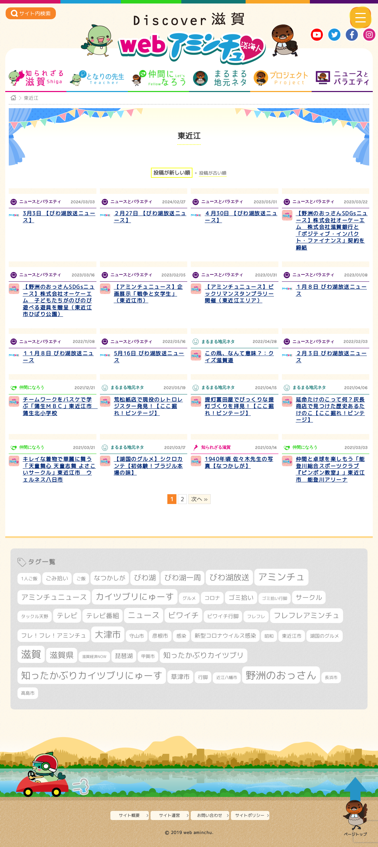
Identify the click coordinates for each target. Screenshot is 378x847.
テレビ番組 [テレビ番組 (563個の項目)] (102, 615)
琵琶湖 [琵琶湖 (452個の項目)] (124, 656)
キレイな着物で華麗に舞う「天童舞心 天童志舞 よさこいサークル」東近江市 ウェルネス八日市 (59, 469)
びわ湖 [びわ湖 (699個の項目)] (145, 577)
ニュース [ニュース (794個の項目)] (144, 615)
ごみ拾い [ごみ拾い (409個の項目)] (57, 578)
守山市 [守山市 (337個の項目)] (136, 635)
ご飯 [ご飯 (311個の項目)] (81, 578)
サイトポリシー (249, 815)
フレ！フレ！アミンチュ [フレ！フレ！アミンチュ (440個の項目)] (53, 635)
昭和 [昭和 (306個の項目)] (269, 636)
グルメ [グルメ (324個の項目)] (189, 598)
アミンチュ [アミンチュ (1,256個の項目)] (281, 576)
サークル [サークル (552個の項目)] (309, 597)
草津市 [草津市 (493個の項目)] (180, 676)
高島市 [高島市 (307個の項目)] (28, 693)
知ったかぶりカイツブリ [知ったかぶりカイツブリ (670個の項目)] (203, 655)
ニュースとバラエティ (342, 78)
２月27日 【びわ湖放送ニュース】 (150, 217)
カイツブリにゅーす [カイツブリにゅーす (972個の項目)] (134, 596)
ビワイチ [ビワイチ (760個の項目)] (183, 615)
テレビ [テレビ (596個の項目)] (67, 615)
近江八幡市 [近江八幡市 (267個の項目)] (226, 677)
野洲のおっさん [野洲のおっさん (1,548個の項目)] (281, 675)
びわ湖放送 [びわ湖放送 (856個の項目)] (229, 577)
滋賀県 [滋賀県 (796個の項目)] (62, 655)
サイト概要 (129, 815)
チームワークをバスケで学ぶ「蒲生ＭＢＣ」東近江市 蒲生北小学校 (60, 406)
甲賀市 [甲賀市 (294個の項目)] (148, 656)
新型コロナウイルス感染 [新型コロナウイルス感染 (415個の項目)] (225, 635)
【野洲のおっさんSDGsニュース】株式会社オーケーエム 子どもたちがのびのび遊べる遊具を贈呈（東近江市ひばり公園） (59, 300)
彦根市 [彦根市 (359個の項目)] (160, 635)
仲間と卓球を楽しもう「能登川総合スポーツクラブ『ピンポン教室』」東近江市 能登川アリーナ (330, 469)
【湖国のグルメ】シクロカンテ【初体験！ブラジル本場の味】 (148, 465)
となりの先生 (97, 78)
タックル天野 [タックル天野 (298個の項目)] (34, 616)
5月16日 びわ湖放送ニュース (149, 357)
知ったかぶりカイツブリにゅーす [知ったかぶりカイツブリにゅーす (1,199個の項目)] (91, 675)
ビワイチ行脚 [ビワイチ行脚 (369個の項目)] (223, 616)
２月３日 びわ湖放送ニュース (331, 357)
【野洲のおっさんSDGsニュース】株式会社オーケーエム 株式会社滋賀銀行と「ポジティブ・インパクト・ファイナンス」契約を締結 (332, 230)
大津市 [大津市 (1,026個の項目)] (108, 634)
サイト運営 (169, 815)
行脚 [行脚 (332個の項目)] (203, 677)
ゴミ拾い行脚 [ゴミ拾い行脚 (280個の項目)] (274, 598)
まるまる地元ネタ (219, 78)
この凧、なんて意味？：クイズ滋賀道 (239, 357)
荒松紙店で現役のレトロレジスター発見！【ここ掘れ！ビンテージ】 (148, 406)
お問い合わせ (209, 815)
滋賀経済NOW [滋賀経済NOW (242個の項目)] (94, 656)
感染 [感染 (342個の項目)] (181, 635)
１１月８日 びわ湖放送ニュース (58, 357)
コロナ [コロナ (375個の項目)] (212, 598)
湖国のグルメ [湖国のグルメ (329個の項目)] (324, 635)
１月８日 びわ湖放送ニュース (331, 290)
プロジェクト (281, 78)
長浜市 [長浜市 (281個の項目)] (331, 677)
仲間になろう (158, 78)
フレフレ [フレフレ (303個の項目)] (256, 616)
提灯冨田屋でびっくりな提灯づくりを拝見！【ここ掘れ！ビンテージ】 (239, 406)
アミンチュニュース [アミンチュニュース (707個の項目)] (54, 597)
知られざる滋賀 (36, 78)
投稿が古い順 (212, 173)
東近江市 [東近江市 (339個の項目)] (291, 635)
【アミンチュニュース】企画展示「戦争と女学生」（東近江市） (148, 293)
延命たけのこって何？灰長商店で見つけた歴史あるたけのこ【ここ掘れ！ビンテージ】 (330, 410)
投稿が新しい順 (171, 172)
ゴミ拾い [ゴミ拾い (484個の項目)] (241, 597)
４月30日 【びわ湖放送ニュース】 (241, 217)
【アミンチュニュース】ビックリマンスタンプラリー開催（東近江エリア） (239, 293)
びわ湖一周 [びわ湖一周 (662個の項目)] (182, 578)
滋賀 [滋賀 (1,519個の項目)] (31, 654)
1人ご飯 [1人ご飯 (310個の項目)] (29, 578)
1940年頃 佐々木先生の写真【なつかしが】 (239, 462)
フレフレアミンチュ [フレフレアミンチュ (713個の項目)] (307, 615)
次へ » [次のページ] (199, 499)
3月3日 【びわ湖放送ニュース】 (59, 217)
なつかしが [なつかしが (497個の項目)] (109, 578)
